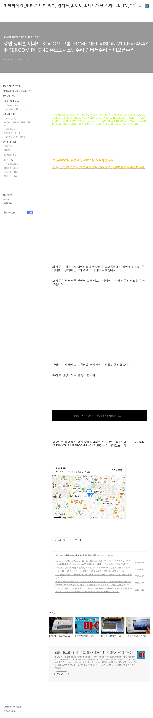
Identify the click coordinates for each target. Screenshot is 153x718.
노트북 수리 (11, 172)
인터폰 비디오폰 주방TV (14, 105)
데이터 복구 (10, 176)
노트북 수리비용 (11, 164)
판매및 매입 (9, 142)
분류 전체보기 (11, 86)
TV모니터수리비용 (12, 109)
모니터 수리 (11, 129)
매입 (7, 150)
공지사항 (9, 96)
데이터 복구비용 (11, 168)
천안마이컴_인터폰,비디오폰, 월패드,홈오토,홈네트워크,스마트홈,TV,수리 (70, 6)
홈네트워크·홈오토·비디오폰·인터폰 (80, 555)
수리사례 (59, 555)
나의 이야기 (10, 155)
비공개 (8, 160)
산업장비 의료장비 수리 (14, 137)
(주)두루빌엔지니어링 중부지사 (17, 91)
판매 (8, 146)
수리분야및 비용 (11, 101)
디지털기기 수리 (12, 133)
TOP (147, 708)
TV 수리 (10, 118)
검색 (140, 6)
